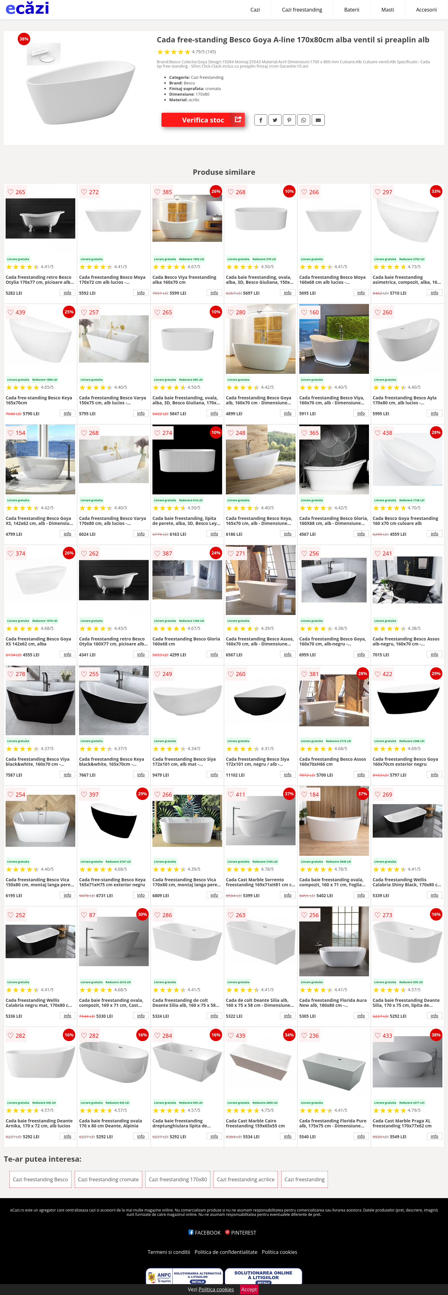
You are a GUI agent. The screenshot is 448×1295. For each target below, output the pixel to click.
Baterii (352, 9)
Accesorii (426, 9)
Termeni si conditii (169, 1252)
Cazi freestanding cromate (108, 1179)
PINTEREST (240, 1232)
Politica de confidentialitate (226, 1252)
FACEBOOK (205, 1232)
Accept (249, 1289)
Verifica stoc (213, 120)
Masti (387, 9)
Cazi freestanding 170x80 (178, 1179)
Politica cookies (279, 1252)
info (67, 292)
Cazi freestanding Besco (40, 1179)
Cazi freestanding (302, 9)
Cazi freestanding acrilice (245, 1179)
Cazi (255, 9)
